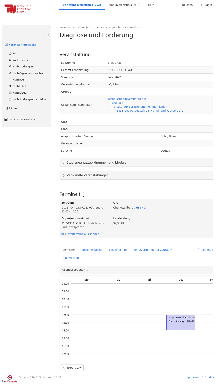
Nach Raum (17, 79)
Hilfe (151, 5)
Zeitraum (68, 202)
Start (13, 53)
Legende (205, 250)
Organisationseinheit (76, 218)
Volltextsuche (18, 60)
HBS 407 (141, 207)
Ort (115, 202)
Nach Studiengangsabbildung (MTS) (29, 99)
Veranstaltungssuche (20, 44)
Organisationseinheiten (20, 119)
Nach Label (17, 86)
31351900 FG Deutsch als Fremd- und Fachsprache (150, 110)
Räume (10, 108)
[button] (194, 328)
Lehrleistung (121, 218)
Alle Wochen (71, 258)
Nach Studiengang (21, 66)
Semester (69, 250)
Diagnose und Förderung (182, 317)
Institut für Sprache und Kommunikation (140, 106)
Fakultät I (117, 103)
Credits (209, 377)
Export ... (71, 367)
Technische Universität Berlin (127, 99)
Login (206, 5)
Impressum (192, 377)
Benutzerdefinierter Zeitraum (152, 250)
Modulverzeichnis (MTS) (124, 5)
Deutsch (187, 5)
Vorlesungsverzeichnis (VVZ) (82, 5)
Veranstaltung (133, 27)
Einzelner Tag (118, 250)
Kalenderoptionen (74, 269)
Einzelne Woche (92, 250)
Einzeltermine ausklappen (80, 234)
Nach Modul (17, 92)
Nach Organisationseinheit (26, 73)
